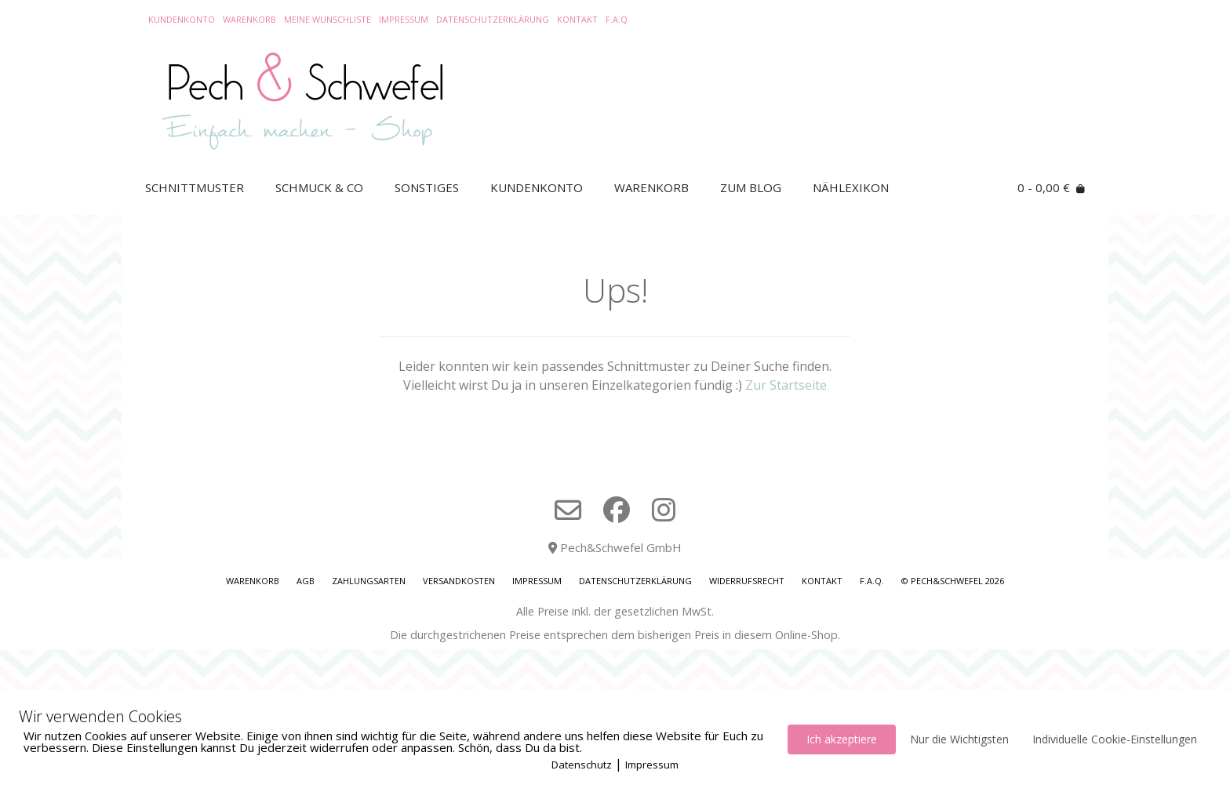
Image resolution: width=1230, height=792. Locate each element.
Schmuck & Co (319, 187)
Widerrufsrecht (746, 581)
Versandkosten (459, 581)
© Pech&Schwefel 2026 (952, 581)
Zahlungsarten (369, 581)
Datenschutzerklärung (492, 19)
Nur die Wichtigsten (959, 739)
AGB (306, 581)
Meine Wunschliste (327, 19)
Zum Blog (750, 187)
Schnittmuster (194, 187)
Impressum (403, 19)
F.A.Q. (618, 19)
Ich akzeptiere (841, 739)
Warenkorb (249, 19)
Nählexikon (851, 187)
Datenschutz (581, 764)
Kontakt (577, 19)
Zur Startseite (786, 385)
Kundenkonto (181, 19)
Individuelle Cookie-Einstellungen (1114, 739)
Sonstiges (427, 187)
